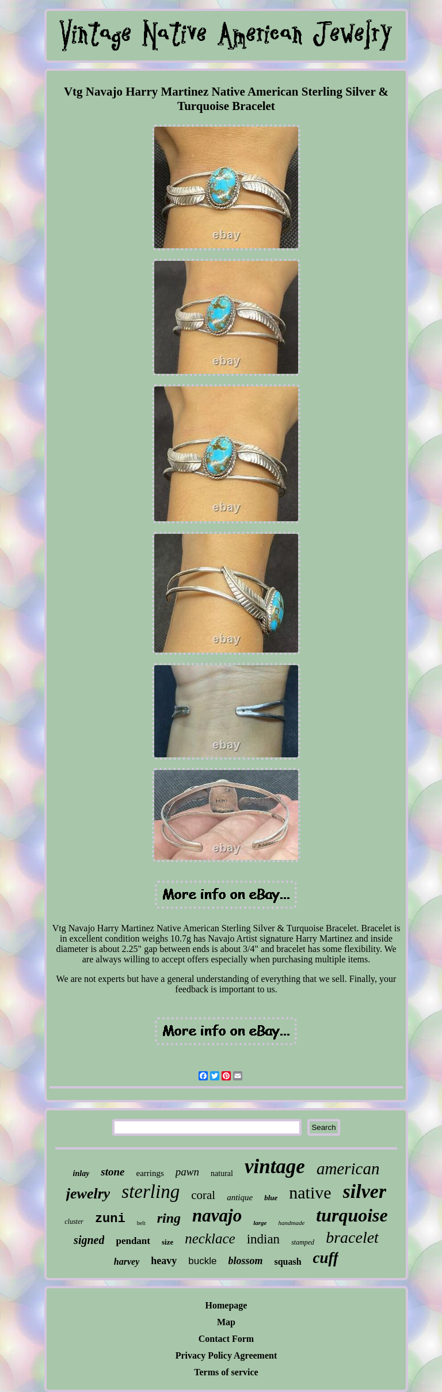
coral (203, 1195)
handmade (291, 1222)
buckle (202, 1261)
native (310, 1192)
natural (222, 1173)
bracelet (352, 1237)
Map (226, 1322)
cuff (326, 1257)
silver (365, 1191)
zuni (110, 1219)
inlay (81, 1173)
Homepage (226, 1305)
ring (169, 1218)
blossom (245, 1260)
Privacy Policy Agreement (226, 1355)
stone (112, 1172)
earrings (150, 1173)
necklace (210, 1238)
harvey (126, 1261)
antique (240, 1197)
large (259, 1222)
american (348, 1168)
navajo (217, 1215)
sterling (150, 1191)
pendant (133, 1240)
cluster (73, 1221)
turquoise (351, 1215)
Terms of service (226, 1372)
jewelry (88, 1193)
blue (270, 1197)
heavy (164, 1260)
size (167, 1242)
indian (263, 1239)
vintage (275, 1166)
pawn (187, 1172)
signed (89, 1240)
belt (141, 1223)
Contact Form (226, 1339)
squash (287, 1261)
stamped (302, 1242)
